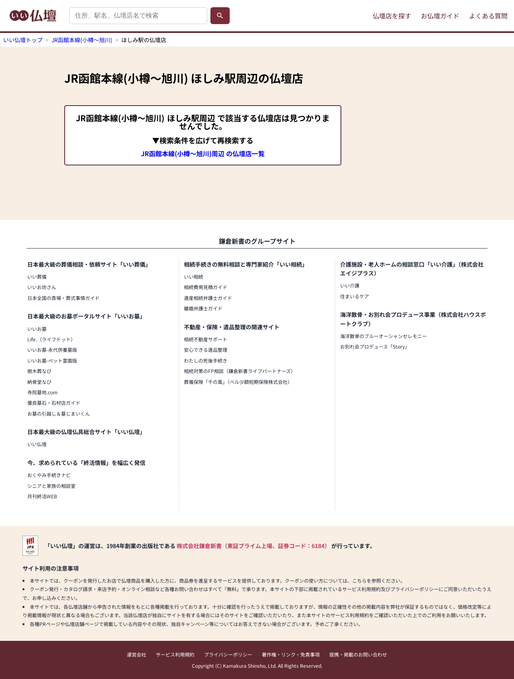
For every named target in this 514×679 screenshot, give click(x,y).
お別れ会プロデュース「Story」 (375, 346)
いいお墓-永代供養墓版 (52, 349)
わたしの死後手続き (205, 360)
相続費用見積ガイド (205, 286)
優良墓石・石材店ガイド (53, 402)
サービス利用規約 (175, 654)
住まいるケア (354, 296)
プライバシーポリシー (228, 654)
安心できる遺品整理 (205, 349)
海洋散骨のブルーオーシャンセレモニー (383, 335)
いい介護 (349, 285)
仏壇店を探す (392, 15)
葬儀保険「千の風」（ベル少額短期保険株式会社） (238, 381)
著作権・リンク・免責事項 (291, 654)
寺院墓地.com (42, 392)
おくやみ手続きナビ (49, 474)
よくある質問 (488, 15)
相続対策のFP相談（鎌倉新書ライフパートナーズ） (240, 370)
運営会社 (136, 654)
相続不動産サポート (205, 339)
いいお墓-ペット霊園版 (52, 360)
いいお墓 (37, 328)
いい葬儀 (37, 276)
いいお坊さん (41, 286)
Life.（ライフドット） (51, 339)
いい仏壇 (37, 443)
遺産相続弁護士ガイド (208, 297)
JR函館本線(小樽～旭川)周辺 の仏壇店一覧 (203, 153)
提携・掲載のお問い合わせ (358, 654)
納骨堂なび (39, 381)
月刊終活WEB (42, 496)
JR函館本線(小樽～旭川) (81, 40)
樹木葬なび (39, 370)
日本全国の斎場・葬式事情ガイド (63, 297)
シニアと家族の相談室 (51, 485)
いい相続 (193, 276)
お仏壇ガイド (440, 15)
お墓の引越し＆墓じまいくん (58, 413)
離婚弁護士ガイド (203, 308)
